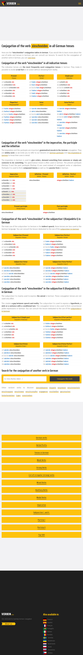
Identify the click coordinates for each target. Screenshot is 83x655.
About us (8, 623)
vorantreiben (27, 395)
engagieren (43, 392)
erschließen (54, 392)
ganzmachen (65, 392)
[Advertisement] (41, 23)
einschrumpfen (32, 392)
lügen (18, 395)
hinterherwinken (8, 395)
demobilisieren (42, 388)
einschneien (19, 392)
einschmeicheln (73, 388)
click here (31, 58)
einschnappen (7, 392)
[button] (79, 3)
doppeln (52, 388)
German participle (56, 153)
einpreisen (62, 388)
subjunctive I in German (69, 229)
